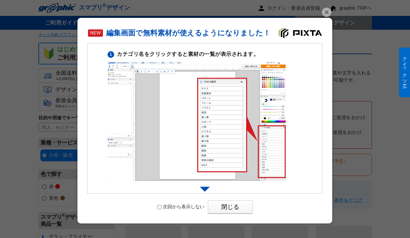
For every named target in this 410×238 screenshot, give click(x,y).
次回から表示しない (181, 206)
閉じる (230, 207)
